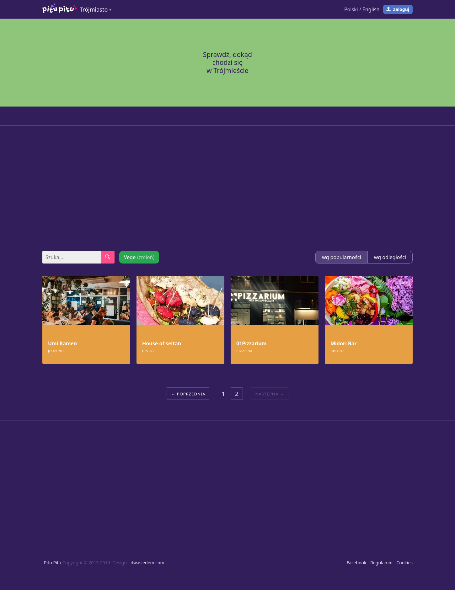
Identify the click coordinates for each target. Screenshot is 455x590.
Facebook (357, 563)
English (370, 9)
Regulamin (381, 563)
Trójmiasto (94, 9)
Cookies (405, 563)
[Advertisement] (227, 188)
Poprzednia (191, 394)
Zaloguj (401, 9)
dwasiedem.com (147, 563)
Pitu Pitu (52, 563)
